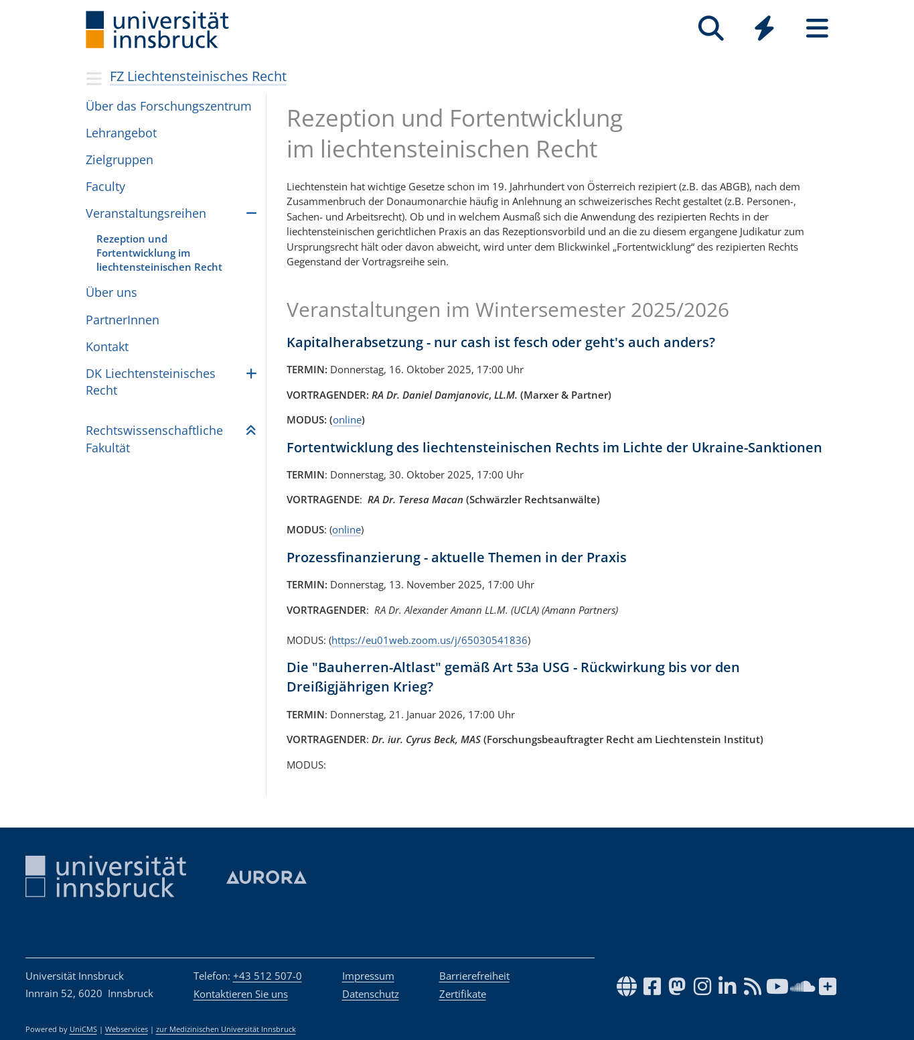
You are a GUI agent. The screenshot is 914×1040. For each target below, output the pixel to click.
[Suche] (711, 28)
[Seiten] (817, 28)
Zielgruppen (119, 159)
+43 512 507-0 (267, 975)
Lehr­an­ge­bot (121, 133)
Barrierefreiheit (474, 975)
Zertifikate (462, 993)
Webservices (126, 1029)
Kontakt (107, 346)
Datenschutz (370, 993)
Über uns (111, 292)
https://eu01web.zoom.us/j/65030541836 (429, 640)
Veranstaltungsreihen (146, 213)
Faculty (105, 186)
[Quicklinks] (764, 28)
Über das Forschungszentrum (169, 106)
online (347, 419)
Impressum (368, 975)
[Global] (764, 29)
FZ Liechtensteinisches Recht (198, 76)
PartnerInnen (122, 320)
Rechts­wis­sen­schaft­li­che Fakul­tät (154, 438)
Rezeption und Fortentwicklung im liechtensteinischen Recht (159, 252)
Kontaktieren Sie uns (241, 993)
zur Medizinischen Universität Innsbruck (226, 1029)
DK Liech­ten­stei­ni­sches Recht (151, 381)
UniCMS (83, 1029)
